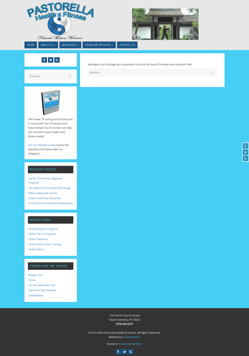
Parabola (123, 344)
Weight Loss (35, 275)
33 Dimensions (131, 337)
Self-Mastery (35, 295)
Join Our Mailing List (40, 145)
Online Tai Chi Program (42, 234)
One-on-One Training (44, 244)
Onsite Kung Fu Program (43, 229)
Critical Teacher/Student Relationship (50, 203)
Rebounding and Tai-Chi (42, 193)
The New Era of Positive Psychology (49, 188)
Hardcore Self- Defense (42, 290)
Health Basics (36, 249)
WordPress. (137, 344)
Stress (32, 280)
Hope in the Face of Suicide (44, 198)
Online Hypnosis (38, 239)
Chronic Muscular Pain (41, 285)
